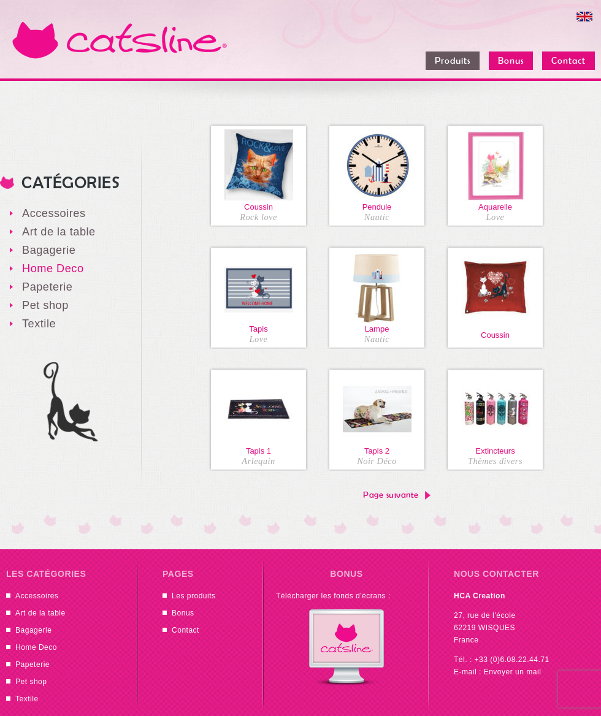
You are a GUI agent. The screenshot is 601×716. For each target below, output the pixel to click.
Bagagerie (48, 250)
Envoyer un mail (513, 672)
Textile (39, 324)
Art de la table (59, 232)
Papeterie (47, 287)
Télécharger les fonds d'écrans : (333, 596)
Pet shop (45, 305)
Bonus (183, 613)
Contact (185, 630)
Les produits (194, 596)
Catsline (119, 39)
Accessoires (54, 213)
